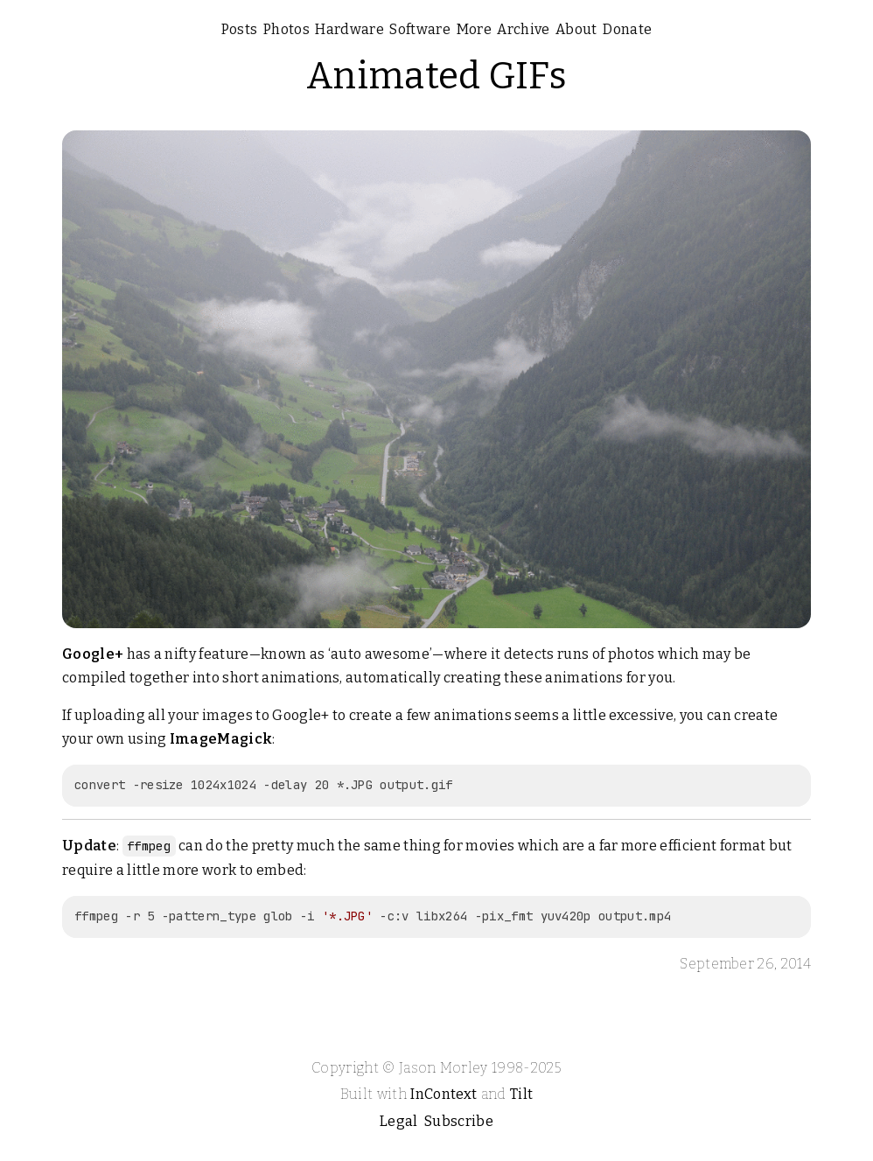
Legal (399, 1121)
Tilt (521, 1094)
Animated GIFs (436, 76)
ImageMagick (221, 739)
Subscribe (458, 1121)
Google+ (92, 654)
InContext (443, 1094)
